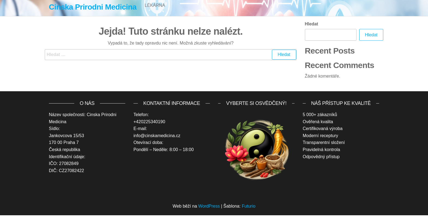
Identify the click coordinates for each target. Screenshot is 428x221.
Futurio (248, 212)
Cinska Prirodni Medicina (92, 7)
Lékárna (155, 10)
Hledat (311, 29)
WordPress (209, 212)
